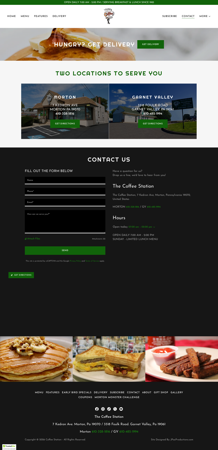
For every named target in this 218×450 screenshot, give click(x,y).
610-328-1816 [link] (132, 207)
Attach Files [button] (33, 239)
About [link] (146, 392)
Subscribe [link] (169, 16)
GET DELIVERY (150, 44)
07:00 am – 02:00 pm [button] (140, 227)
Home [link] (11, 16)
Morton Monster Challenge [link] (117, 397)
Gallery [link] (177, 392)
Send (65, 250)
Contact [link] (188, 16)
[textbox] (65, 180)
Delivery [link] (59, 16)
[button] (205, 16)
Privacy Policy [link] (75, 261)
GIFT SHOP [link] (161, 392)
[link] (109, 16)
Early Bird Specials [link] (76, 392)
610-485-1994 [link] (154, 207)
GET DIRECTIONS (65, 124)
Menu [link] (25, 16)
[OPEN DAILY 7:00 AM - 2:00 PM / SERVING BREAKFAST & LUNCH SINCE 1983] (109, 2)
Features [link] (41, 16)
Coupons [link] (85, 397)
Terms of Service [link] (92, 261)
